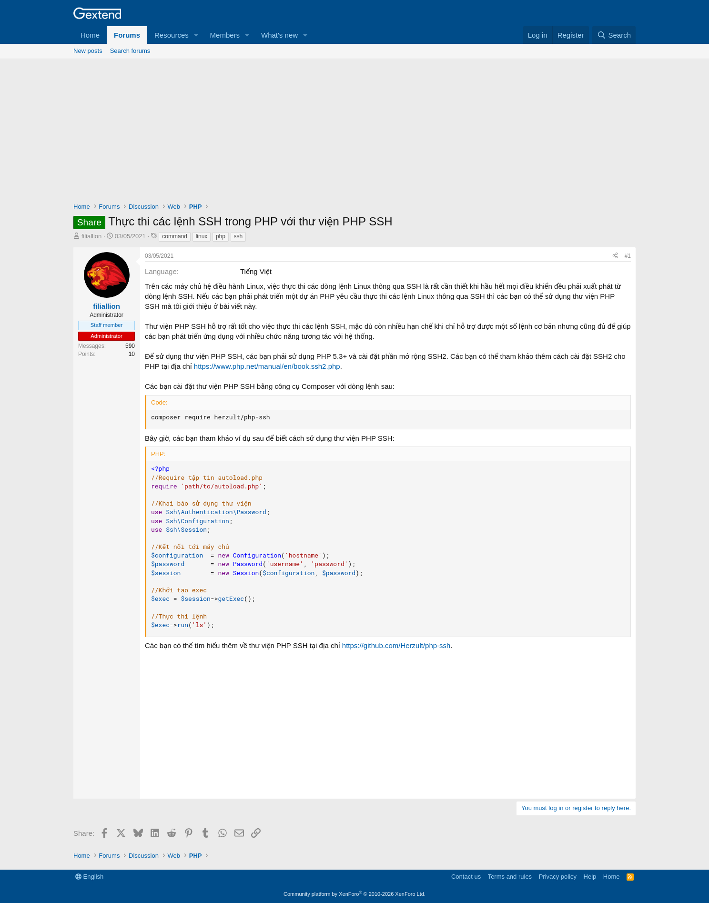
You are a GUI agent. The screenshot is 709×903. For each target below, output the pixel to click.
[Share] (615, 256)
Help (590, 876)
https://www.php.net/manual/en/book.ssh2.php (267, 366)
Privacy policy (558, 876)
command (174, 236)
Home (90, 35)
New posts (87, 50)
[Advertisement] (354, 130)
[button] (196, 35)
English (89, 876)
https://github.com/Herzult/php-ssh (396, 645)
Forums (127, 35)
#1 (628, 256)
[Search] (614, 35)
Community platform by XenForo (354, 894)
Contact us (466, 876)
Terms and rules (510, 876)
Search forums (130, 50)
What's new (279, 35)
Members (225, 35)
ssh (238, 236)
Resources (171, 35)
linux (202, 236)
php (220, 236)
